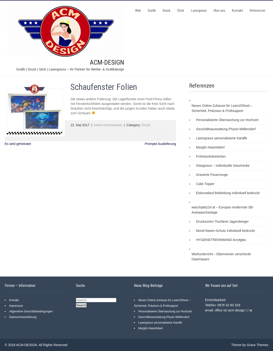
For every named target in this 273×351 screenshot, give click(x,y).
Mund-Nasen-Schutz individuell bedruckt (225, 231)
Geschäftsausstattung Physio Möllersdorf (225, 129)
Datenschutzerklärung (23, 317)
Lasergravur (199, 10)
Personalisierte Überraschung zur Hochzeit (227, 120)
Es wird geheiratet (18, 144)
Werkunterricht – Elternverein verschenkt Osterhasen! (221, 256)
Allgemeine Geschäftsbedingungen (31, 311)
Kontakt (237, 10)
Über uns (219, 10)
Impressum (16, 305)
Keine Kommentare (108, 125)
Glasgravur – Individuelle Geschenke (223, 165)
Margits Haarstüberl (210, 147)
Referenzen (257, 10)
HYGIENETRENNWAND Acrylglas (221, 240)
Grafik (152, 10)
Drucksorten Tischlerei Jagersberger (222, 221)
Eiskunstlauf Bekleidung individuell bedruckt (228, 193)
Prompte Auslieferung (160, 144)
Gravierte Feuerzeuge (212, 175)
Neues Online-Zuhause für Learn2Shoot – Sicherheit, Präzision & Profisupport (222, 108)
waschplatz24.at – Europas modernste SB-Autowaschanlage (223, 209)
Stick (180, 10)
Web (138, 10)
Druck (166, 10)
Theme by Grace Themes (249, 345)
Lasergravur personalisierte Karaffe (221, 138)
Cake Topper (205, 184)
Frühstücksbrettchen (211, 156)
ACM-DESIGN (107, 62)
